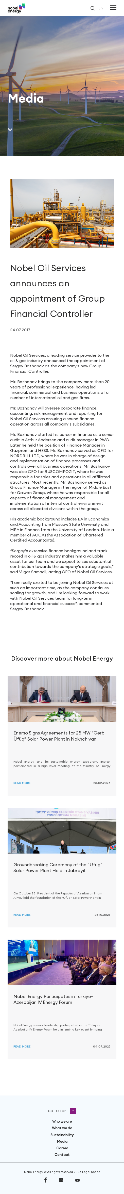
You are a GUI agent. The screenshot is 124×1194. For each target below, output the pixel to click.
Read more (21, 783)
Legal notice (91, 1172)
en (100, 8)
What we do (62, 1128)
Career (62, 1148)
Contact (62, 1154)
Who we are (62, 1121)
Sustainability (62, 1135)
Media (62, 1141)
